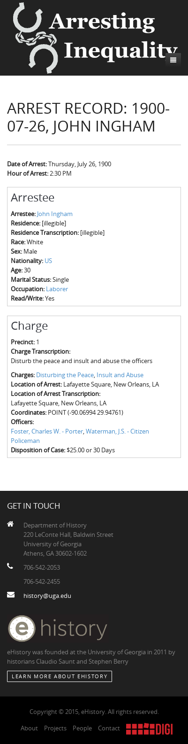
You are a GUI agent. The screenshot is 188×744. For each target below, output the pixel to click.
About (29, 728)
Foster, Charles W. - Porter (47, 431)
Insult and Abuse (120, 375)
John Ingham (55, 213)
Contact (109, 728)
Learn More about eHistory (59, 676)
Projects (55, 728)
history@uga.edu (47, 595)
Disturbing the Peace (65, 375)
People (82, 728)
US (48, 260)
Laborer (57, 289)
